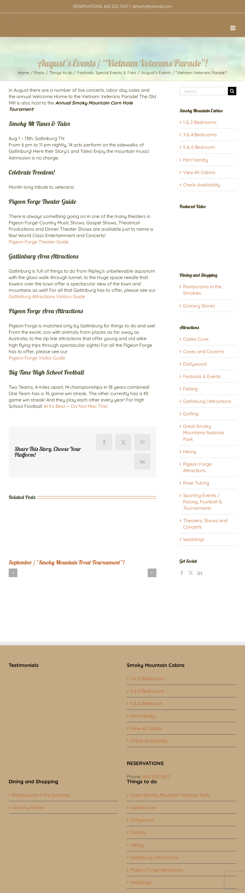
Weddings (193, 539)
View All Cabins (199, 172)
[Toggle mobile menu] (233, 28)
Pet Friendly (195, 160)
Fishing (190, 389)
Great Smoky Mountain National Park (170, 795)
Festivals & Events (202, 376)
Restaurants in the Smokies (41, 795)
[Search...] (204, 91)
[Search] (232, 91)
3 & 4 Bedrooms (200, 134)
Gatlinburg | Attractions (207, 401)
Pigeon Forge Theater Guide (39, 242)
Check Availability (201, 185)
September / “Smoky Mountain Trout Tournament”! (66, 562)
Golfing (190, 414)
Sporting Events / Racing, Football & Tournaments (202, 501)
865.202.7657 (156, 777)
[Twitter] (191, 573)
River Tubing (196, 483)
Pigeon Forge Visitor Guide (37, 358)
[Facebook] (182, 573)
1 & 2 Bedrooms (200, 122)
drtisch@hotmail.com (152, 6)
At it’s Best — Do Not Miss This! (75, 406)
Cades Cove (196, 339)
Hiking (189, 451)
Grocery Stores (199, 306)
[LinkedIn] (200, 573)
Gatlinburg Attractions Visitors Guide (47, 296)
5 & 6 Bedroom (199, 147)
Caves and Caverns (203, 351)
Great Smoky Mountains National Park (203, 432)
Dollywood (194, 364)
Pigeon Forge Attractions (156, 870)
